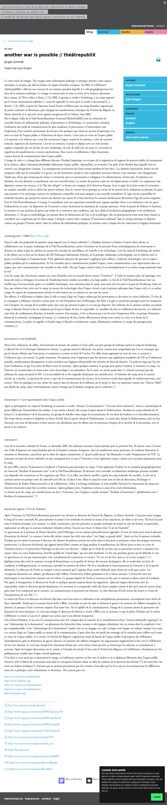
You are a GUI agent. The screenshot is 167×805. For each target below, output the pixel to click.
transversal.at (13, 799)
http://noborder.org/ (15, 693)
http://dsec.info (39, 236)
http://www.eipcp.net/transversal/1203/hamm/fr (34, 731)
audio (148, 31)
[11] (35, 595)
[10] (149, 557)
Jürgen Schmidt (135, 85)
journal (100, 31)
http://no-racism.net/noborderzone (22, 685)
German (131, 118)
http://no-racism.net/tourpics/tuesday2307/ (31, 737)
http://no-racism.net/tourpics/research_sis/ (31, 743)
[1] (46, 98)
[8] (12, 414)
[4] (18, 215)
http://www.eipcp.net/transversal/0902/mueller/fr (34, 718)
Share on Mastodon (70, 781)
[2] (43, 102)
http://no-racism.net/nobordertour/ (27, 705)
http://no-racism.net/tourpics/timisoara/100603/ (34, 756)
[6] (16, 326)
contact (160, 26)
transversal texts (142, 26)
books (124, 31)
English (130, 123)
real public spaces (137, 137)
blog (86, 31)
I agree (156, 797)
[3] (13, 106)
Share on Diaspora (97, 781)
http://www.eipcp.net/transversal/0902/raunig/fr (34, 724)
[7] (114, 387)
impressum (32, 799)
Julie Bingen (133, 99)
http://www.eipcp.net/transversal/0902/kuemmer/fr (35, 712)
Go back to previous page (20, 41)
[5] (88, 242)
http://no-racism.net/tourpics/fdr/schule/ (31, 769)
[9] (36, 496)
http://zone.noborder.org (17, 681)
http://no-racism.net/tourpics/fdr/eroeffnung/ (33, 763)
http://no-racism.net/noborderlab (22, 677)
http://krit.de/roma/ (18, 750)
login (56, 799)
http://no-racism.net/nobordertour (22, 689)
